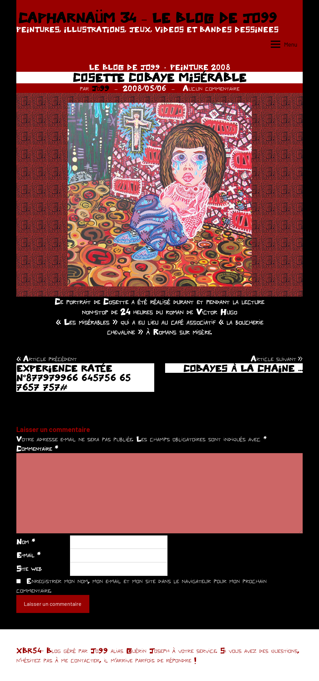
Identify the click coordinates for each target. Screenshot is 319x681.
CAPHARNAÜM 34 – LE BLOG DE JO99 (147, 18)
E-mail (28, 555)
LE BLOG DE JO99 (124, 67)
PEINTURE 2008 (200, 67)
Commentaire (37, 448)
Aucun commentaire (211, 88)
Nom (25, 541)
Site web (29, 568)
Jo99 (100, 88)
